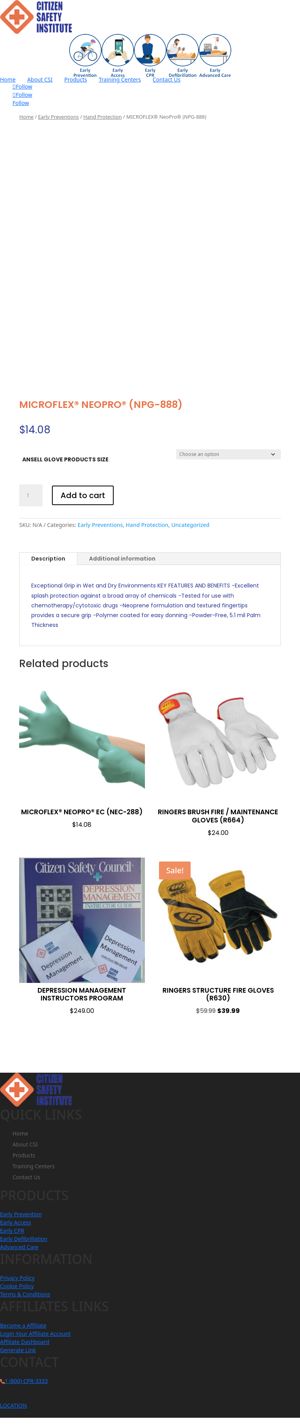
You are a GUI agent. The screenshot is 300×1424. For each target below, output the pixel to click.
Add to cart (83, 495)
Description (48, 558)
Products (75, 79)
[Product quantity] (31, 495)
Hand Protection (102, 116)
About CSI (40, 79)
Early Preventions (58, 116)
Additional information (122, 558)
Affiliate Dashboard (24, 1342)
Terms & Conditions (25, 1294)
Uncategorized (190, 525)
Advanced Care (19, 1247)
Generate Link (18, 1350)
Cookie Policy (17, 1286)
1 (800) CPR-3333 (26, 1381)
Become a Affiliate (23, 1325)
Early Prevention (21, 1214)
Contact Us (166, 79)
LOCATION (13, 1405)
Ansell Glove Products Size (65, 459)
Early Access (15, 1222)
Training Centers (120, 79)
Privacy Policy (17, 1278)
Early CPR (12, 1230)
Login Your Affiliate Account (35, 1333)
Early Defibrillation (23, 1238)
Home (8, 79)
